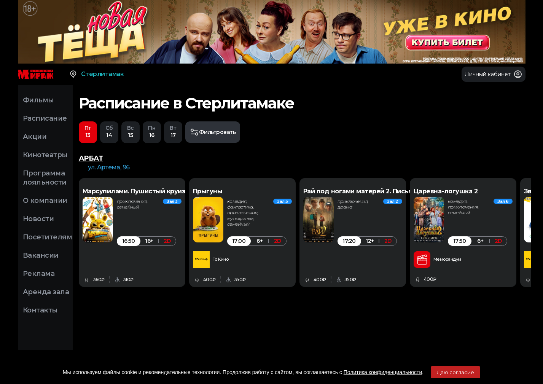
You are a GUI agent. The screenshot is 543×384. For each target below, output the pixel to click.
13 (88, 131)
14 (109, 131)
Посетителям (47, 237)
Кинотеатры (45, 155)
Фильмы (38, 100)
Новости (38, 219)
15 (130, 131)
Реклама (39, 273)
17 (173, 131)
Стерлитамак (96, 74)
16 (152, 131)
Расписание (45, 118)
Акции (35, 136)
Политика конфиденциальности (383, 372)
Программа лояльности (45, 177)
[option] (152, 232)
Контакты (40, 310)
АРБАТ (91, 158)
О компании (45, 200)
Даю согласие (455, 372)
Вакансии (41, 255)
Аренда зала (46, 292)
